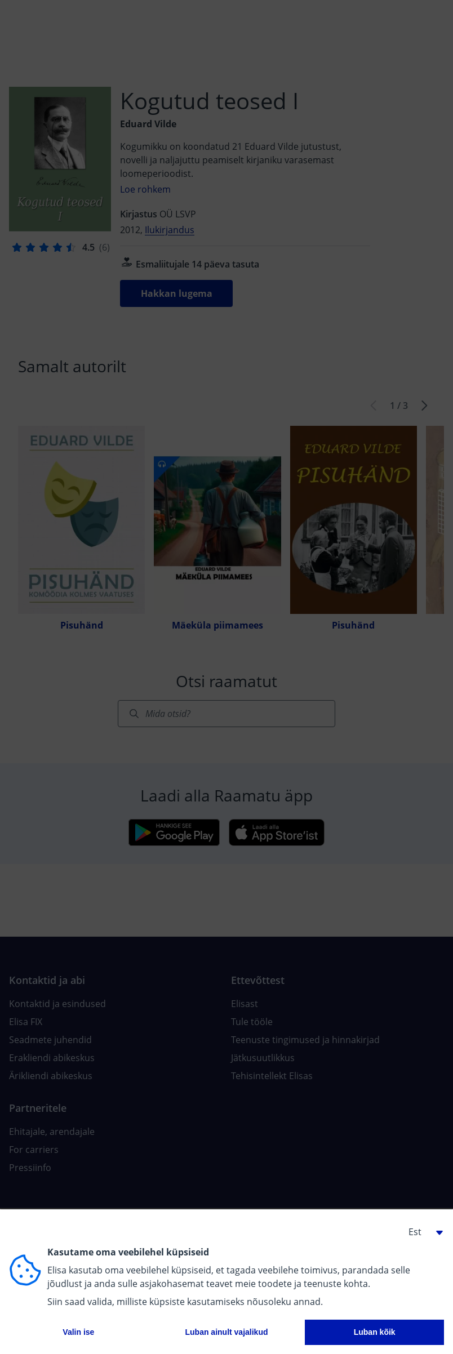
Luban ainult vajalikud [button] (226, 1332)
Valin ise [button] (78, 1332)
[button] (421, 1231)
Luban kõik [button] (375, 1332)
